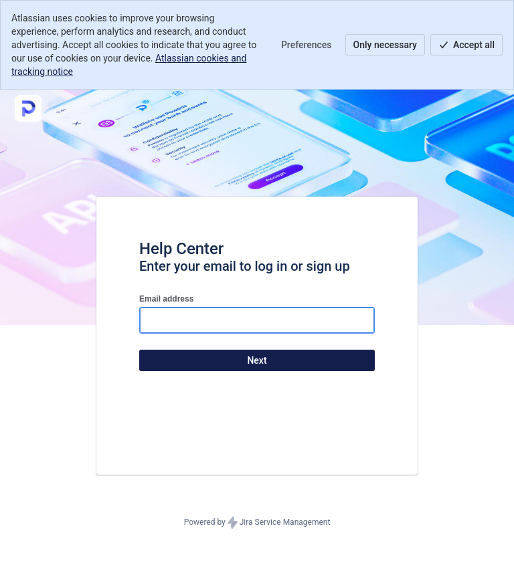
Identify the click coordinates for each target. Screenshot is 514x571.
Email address (166, 299)
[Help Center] (28, 108)
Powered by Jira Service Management (257, 523)
